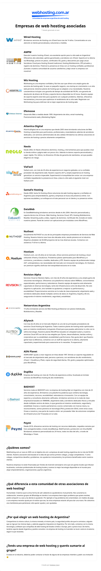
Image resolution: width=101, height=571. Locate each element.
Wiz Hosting (31, 80)
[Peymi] (14, 428)
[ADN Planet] (14, 357)
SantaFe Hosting (33, 189)
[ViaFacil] (14, 173)
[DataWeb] (14, 215)
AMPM (27, 52)
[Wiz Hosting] (14, 91)
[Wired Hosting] (14, 40)
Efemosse (29, 111)
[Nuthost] (14, 237)
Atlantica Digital (33, 126)
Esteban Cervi (54, 565)
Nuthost (29, 231)
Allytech (28, 320)
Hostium (29, 251)
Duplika (28, 371)
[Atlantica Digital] (14, 131)
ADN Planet (30, 351)
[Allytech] (14, 331)
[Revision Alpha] (14, 285)
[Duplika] (14, 374)
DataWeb (29, 209)
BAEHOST (29, 386)
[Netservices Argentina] (14, 308)
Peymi (27, 422)
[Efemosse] (14, 114)
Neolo (27, 146)
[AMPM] (14, 61)
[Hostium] (14, 259)
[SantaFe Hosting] (14, 194)
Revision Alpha (32, 274)
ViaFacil (28, 166)
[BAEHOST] (14, 400)
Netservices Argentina (37, 305)
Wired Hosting (32, 37)
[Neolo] (14, 152)
